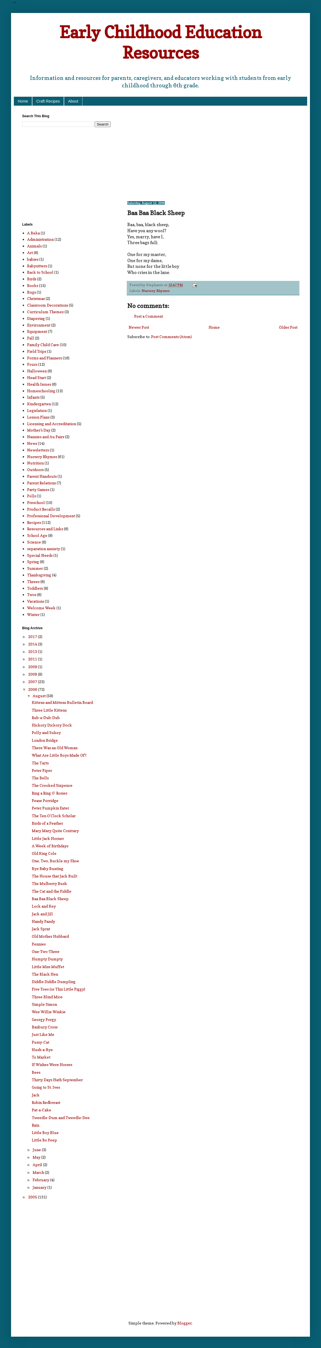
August (39, 695)
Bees (36, 1072)
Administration (40, 239)
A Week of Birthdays (50, 845)
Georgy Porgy (44, 1019)
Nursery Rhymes (156, 291)
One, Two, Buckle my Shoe (55, 860)
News (32, 443)
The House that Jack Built (54, 876)
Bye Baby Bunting (47, 868)
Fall (30, 338)
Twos (31, 594)
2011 (33, 659)
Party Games (38, 489)
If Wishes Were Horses (52, 1064)
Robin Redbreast (46, 1102)
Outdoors (35, 469)
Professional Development (51, 515)
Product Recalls (41, 509)
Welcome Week (41, 607)
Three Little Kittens (49, 710)
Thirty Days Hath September (57, 1079)
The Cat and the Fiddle (51, 891)
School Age (37, 535)
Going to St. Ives (46, 1087)
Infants (33, 397)
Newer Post (139, 327)
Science (34, 542)
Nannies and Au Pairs (45, 436)
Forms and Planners (44, 358)
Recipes (34, 522)
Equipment (37, 331)
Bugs (31, 292)
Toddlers (35, 588)
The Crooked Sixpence (52, 785)
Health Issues (39, 384)
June (37, 1149)
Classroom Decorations (47, 305)
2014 (33, 644)
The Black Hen (45, 974)
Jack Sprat (41, 928)
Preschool (36, 502)
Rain (35, 1125)
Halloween (37, 371)
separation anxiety (43, 548)
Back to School (40, 272)
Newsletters (38, 450)
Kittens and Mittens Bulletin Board (62, 702)
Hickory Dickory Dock (52, 725)
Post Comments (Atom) (171, 336)
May (37, 1157)
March (39, 1172)
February (41, 1179)
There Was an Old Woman (54, 747)
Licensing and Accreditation (51, 423)
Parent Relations (41, 482)
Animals (34, 246)
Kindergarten (39, 403)
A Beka (33, 233)
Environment (38, 325)
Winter (33, 614)
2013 (33, 651)
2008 (33, 674)
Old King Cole (44, 853)
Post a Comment (148, 316)
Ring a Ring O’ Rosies (49, 793)
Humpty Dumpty (47, 959)
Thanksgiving (39, 575)
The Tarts (40, 763)
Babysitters (37, 265)
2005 (33, 1197)
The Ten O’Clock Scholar (54, 815)
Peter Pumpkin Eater (50, 808)
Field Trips (36, 351)
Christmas (36, 298)
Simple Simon (44, 1004)
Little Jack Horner (48, 838)
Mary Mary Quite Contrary (55, 830)
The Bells (40, 777)
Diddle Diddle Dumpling (54, 981)
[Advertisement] (187, 153)
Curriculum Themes (45, 311)
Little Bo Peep (44, 1140)
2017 (33, 636)
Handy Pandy (43, 921)
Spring (33, 561)
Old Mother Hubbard (50, 936)
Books (32, 285)
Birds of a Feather (47, 823)
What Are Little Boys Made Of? (59, 755)
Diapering (36, 318)
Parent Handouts (42, 476)
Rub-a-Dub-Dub (46, 717)
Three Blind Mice (47, 996)
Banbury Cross (45, 1027)
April (38, 1164)
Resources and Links (45, 528)
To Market (41, 1057)
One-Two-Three (45, 951)
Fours (32, 364)
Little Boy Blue (45, 1132)
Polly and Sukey (46, 732)
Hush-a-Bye (42, 1049)
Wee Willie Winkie (49, 1011)
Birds (31, 278)
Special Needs (40, 555)
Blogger (184, 1323)
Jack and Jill (42, 913)
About (73, 101)
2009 (33, 666)
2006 (33, 689)
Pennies (39, 944)
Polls (31, 495)
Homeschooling (41, 390)
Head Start (36, 377)
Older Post (288, 327)
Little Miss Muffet (48, 966)
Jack (36, 1095)
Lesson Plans (38, 417)
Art (30, 252)
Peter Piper (42, 770)
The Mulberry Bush (49, 883)
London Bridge (45, 740)
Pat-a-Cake (41, 1109)
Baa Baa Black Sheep (50, 898)
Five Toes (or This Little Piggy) (58, 989)
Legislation (37, 410)
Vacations (35, 601)
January (40, 1187)
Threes (33, 581)
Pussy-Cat (40, 1042)
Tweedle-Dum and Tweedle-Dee (61, 1117)
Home (23, 101)
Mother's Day (38, 430)
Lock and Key (44, 906)
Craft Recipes (48, 101)
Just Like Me (43, 1034)
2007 (33, 681)
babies (32, 259)
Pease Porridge (45, 800)
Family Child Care (43, 344)
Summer (35, 568)
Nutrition (35, 463)
